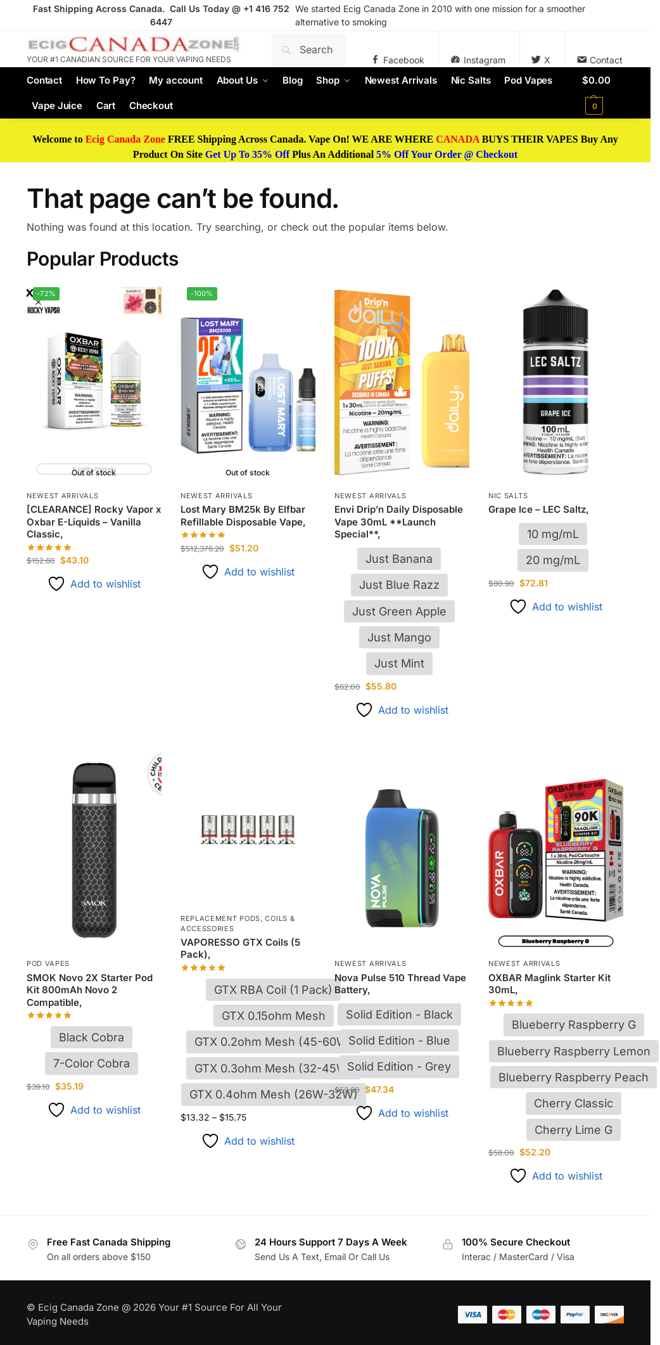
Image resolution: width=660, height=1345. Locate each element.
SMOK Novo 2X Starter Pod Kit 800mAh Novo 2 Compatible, (90, 990)
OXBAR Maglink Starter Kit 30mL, (549, 984)
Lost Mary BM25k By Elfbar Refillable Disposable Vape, (243, 515)
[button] (603, 93)
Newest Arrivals (63, 495)
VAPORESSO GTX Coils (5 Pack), (240, 948)
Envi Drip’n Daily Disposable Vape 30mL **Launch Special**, (398, 521)
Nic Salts (508, 495)
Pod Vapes (48, 963)
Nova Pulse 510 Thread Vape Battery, (400, 984)
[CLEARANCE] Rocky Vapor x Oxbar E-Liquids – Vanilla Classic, (94, 521)
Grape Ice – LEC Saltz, (538, 509)
